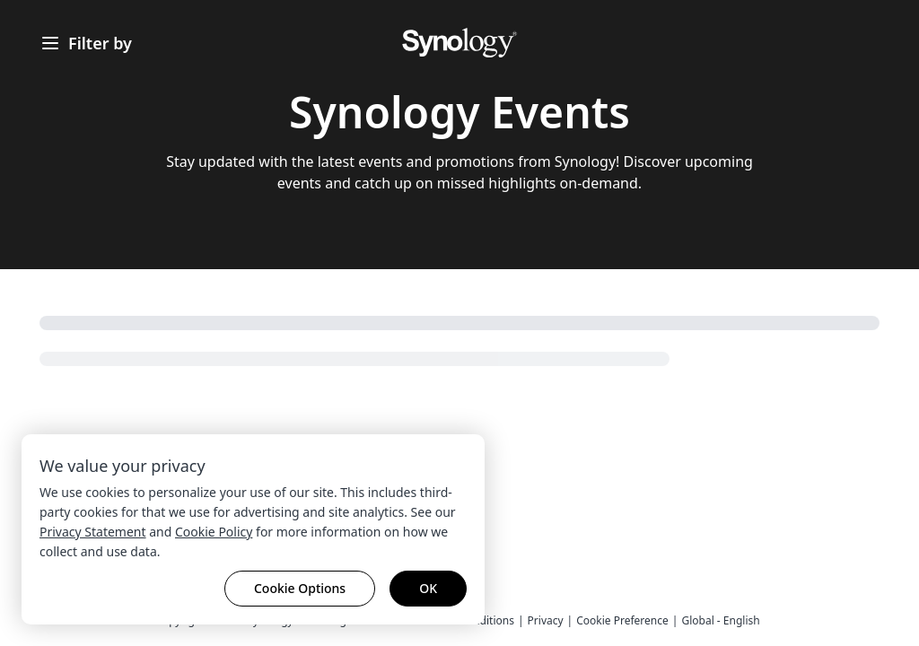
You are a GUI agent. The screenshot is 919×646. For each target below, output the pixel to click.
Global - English (720, 620)
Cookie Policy (213, 531)
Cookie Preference (622, 620)
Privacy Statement (92, 531)
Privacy (546, 620)
